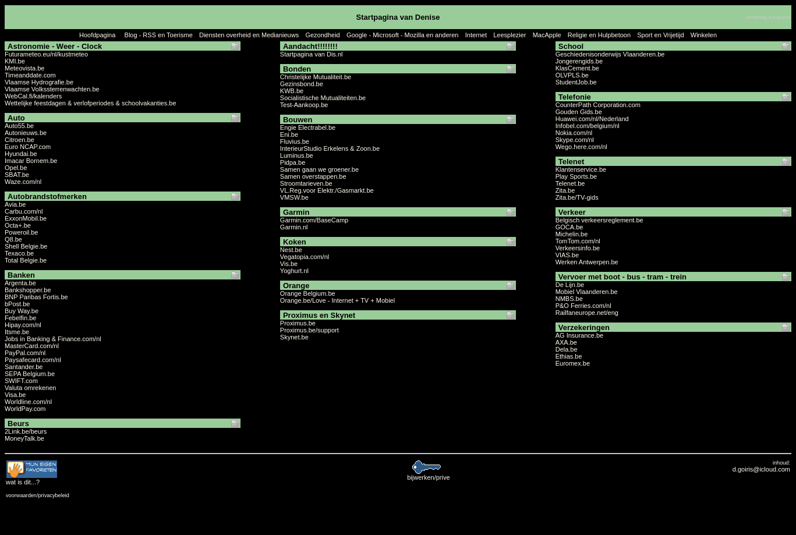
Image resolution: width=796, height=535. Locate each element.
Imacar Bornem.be (31, 160)
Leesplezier (509, 34)
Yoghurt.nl (294, 270)
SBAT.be (17, 174)
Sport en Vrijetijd (660, 34)
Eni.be (289, 134)
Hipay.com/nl (23, 324)
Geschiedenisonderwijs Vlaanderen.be (610, 54)
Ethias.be (569, 356)
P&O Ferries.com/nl (583, 305)
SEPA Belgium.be (30, 373)
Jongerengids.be (579, 61)
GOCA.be (569, 227)
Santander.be (24, 366)
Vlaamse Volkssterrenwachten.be (52, 89)
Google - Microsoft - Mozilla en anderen (402, 34)
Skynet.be (294, 337)
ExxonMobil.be (26, 218)
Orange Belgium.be (307, 293)
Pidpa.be (292, 162)
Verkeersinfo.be (578, 248)
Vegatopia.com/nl (304, 256)
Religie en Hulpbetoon (599, 34)
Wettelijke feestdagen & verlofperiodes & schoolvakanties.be (90, 103)
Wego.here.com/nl (581, 146)
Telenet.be (570, 183)
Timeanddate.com (30, 75)
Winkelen (704, 34)
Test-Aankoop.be (304, 104)
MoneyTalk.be (24, 438)
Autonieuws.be (26, 132)
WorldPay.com (25, 408)
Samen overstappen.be (313, 176)
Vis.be (289, 263)
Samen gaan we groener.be (319, 169)
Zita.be (565, 190)
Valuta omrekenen (30, 387)
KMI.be (15, 61)
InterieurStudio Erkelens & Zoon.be (330, 148)
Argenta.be (20, 282)
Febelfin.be (20, 317)
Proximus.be (298, 323)
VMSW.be (294, 197)
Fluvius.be (294, 141)
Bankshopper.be (28, 289)
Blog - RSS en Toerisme (159, 34)
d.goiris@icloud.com (761, 469)
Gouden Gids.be (579, 111)
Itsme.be (17, 331)
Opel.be (16, 167)
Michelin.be (572, 234)
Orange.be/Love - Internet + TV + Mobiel (337, 300)
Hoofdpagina (97, 34)
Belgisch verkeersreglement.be (599, 220)
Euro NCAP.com (28, 146)
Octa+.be (18, 225)
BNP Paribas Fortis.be (36, 296)
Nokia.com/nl (574, 132)
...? (32, 479)
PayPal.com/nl (25, 352)
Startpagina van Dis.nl (311, 54)
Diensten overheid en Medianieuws (249, 34)
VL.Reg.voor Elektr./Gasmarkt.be (327, 190)
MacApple (547, 34)
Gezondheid (322, 34)
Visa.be (15, 394)
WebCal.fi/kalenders (33, 96)
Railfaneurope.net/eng (587, 312)
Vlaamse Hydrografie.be (39, 82)
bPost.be (17, 303)
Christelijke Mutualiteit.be (315, 76)
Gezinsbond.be (301, 83)
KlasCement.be (577, 68)
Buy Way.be (21, 310)
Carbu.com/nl (24, 211)
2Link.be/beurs (26, 431)
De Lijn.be (570, 284)
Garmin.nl (294, 227)
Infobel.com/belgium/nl (588, 125)
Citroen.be (19, 139)
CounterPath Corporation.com (598, 104)
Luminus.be (296, 155)
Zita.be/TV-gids (577, 197)
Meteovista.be (24, 68)
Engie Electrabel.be (307, 127)
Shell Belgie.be (26, 246)
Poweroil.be (21, 232)
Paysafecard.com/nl (33, 359)
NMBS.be (569, 298)
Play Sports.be (576, 176)
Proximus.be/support (309, 330)
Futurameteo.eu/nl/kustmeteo (46, 54)
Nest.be (291, 249)
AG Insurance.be (580, 335)
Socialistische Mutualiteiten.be (323, 97)
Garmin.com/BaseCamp (314, 220)
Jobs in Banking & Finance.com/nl (53, 338)
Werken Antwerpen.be (587, 261)
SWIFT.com (21, 380)
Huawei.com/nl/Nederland (592, 118)
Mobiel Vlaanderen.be (587, 291)
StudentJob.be (576, 82)
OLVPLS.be (572, 75)
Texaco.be (19, 253)
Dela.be (567, 349)
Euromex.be (573, 363)
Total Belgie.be (26, 260)
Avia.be (15, 204)
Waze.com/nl (23, 181)
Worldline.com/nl (28, 401)
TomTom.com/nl (578, 241)
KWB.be (291, 90)
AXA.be (566, 342)
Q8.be (13, 239)
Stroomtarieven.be (306, 183)
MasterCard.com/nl (32, 345)
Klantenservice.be (581, 169)
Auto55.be (19, 125)
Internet (476, 34)
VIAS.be (567, 254)
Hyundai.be (21, 153)
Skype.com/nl (575, 139)
